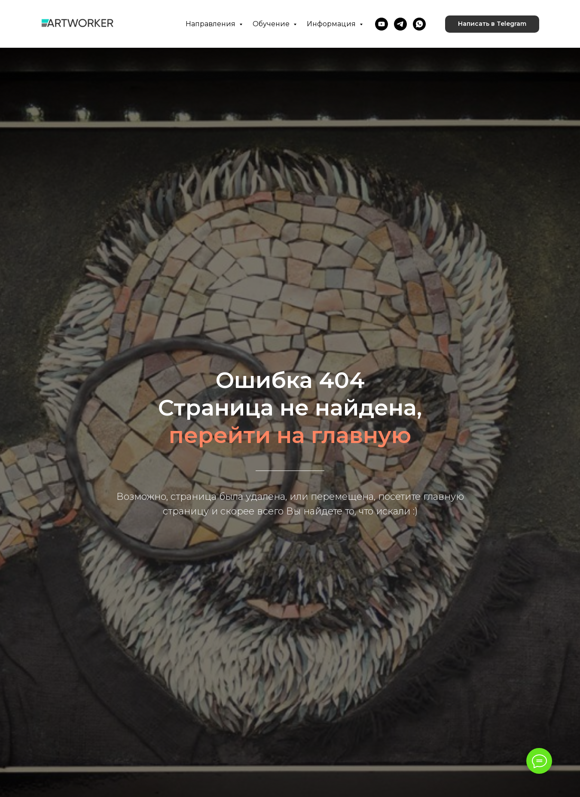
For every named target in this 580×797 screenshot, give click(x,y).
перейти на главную (290, 435)
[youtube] (381, 24)
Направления (211, 24)
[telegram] (400, 24)
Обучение (272, 24)
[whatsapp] (419, 24)
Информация (332, 24)
